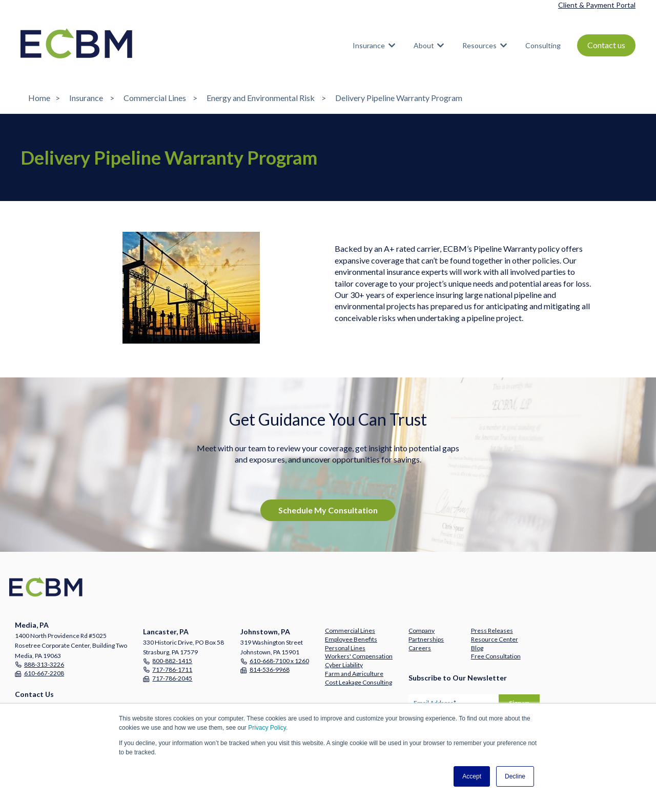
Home (39, 98)
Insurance (369, 45)
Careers (419, 648)
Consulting (543, 45)
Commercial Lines (155, 98)
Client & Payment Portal (597, 5)
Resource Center (494, 639)
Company (421, 630)
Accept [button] (471, 776)
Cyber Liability (344, 665)
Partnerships (426, 639)
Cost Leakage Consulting (358, 682)
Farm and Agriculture (354, 673)
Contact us (606, 45)
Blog (477, 648)
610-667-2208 (44, 673)
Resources (479, 45)
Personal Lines (345, 648)
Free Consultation (496, 656)
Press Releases (492, 630)
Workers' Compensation (359, 656)
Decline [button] (515, 776)
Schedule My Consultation (328, 510)
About (424, 45)
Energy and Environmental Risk (261, 98)
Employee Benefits (351, 639)
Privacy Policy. (268, 727)
